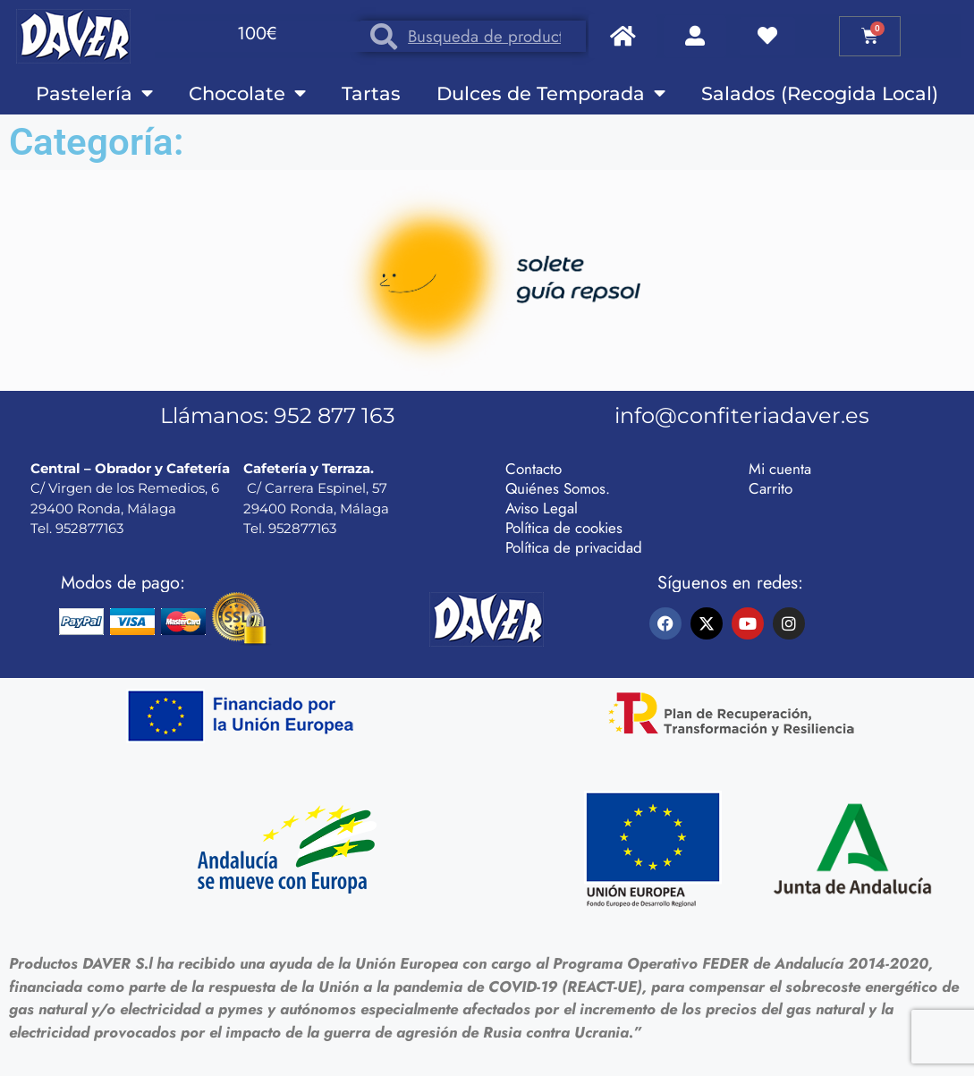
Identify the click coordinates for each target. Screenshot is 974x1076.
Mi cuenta (780, 469)
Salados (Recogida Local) (819, 93)
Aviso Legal (541, 508)
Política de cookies (564, 528)
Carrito (770, 488)
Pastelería (94, 93)
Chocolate (247, 93)
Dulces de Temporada (550, 93)
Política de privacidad (573, 547)
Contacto (533, 469)
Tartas (371, 93)
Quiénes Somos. (557, 488)
